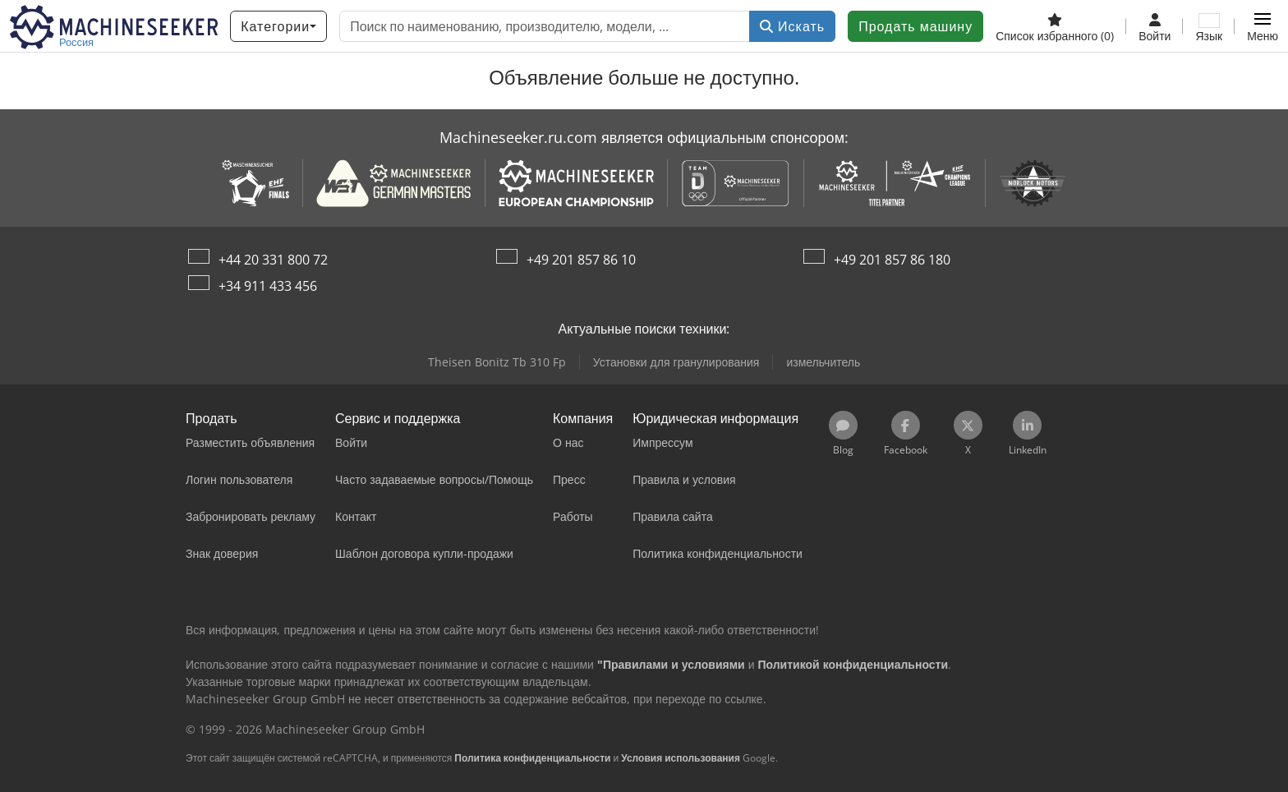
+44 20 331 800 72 (273, 260)
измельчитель (823, 362)
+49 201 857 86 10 (581, 260)
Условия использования (680, 758)
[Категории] (278, 26)
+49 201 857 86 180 (892, 260)
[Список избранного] (1055, 26)
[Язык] (1208, 26)
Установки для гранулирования (676, 362)
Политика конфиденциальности (532, 758)
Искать (792, 26)
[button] (1262, 26)
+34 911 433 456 (267, 286)
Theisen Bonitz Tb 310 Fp (497, 362)
